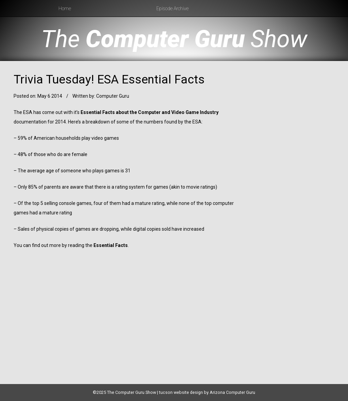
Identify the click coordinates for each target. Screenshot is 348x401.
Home (64, 8)
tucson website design (181, 392)
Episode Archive (172, 8)
